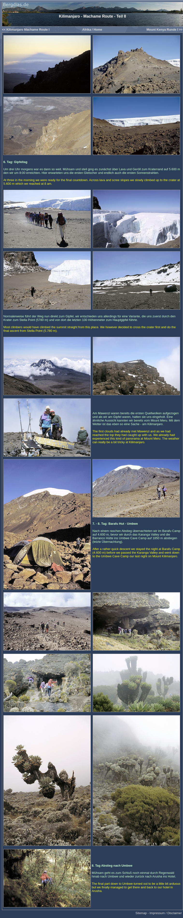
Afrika (86, 29)
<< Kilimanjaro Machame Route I (25, 29)
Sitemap (141, 913)
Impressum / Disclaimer (165, 913)
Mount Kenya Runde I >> (165, 29)
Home (98, 29)
